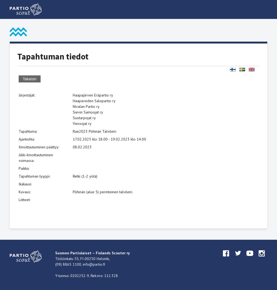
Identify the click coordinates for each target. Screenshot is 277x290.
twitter (238, 258)
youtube (250, 258)
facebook (226, 258)
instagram (261, 258)
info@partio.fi (94, 264)
